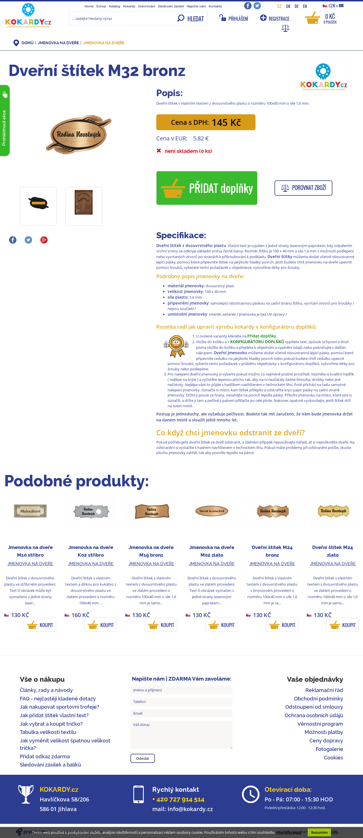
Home (89, 6)
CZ (279, 6)
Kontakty (215, 6)
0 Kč (330, 18)
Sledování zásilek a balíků (50, 765)
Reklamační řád (324, 690)
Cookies (333, 758)
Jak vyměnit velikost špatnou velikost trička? (65, 744)
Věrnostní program (320, 724)
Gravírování (146, 6)
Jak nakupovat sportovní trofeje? (59, 707)
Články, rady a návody (46, 690)
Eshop (101, 6)
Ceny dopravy (326, 741)
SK (288, 6)
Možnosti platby (324, 732)
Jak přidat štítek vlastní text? (54, 715)
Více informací (288, 832)
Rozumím (319, 832)
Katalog (114, 6)
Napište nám (196, 6)
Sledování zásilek (171, 6)
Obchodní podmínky (318, 699)
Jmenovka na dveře (58, 43)
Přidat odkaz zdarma (45, 756)
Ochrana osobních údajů (314, 715)
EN (305, 6)
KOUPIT (46, 625)
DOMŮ (27, 43)
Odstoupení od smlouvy (314, 707)
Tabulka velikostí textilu (48, 732)
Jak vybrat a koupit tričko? (51, 724)
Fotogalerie (329, 749)
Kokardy (129, 6)
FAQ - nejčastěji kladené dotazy (58, 699)
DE (297, 6)
